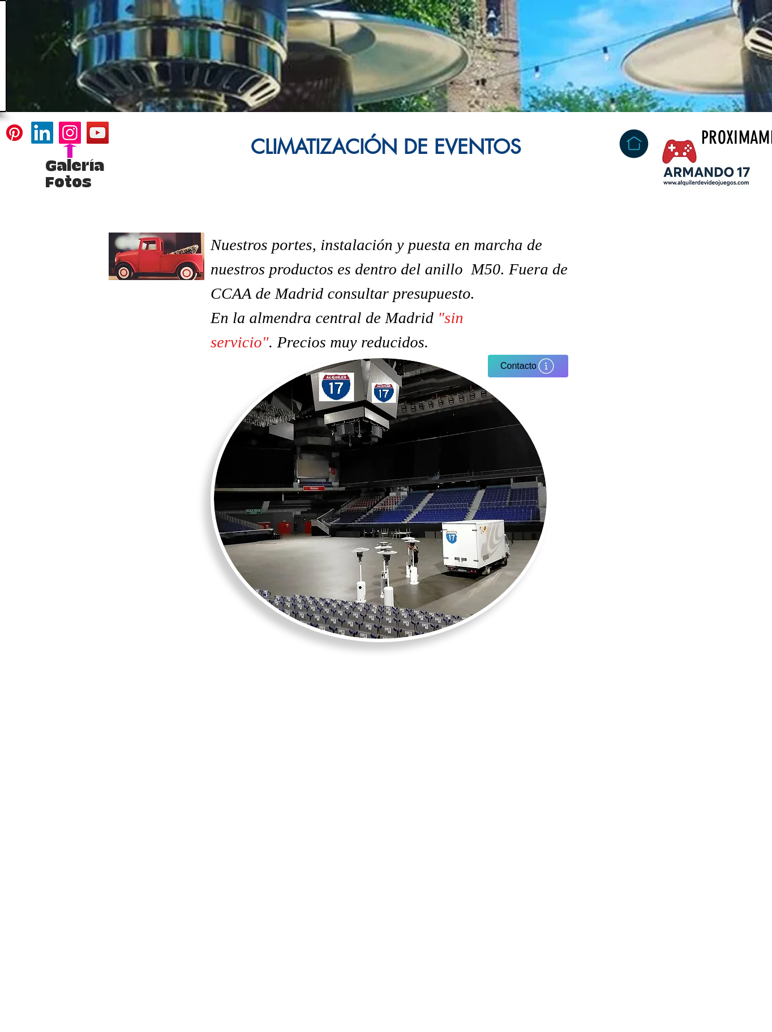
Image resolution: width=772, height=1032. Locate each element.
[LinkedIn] (42, 133)
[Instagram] (70, 133)
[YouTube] (98, 133)
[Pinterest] (14, 133)
